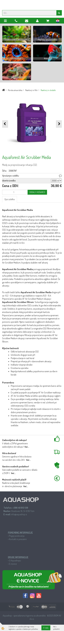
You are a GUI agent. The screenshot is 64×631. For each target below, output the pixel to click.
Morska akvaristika (15, 90)
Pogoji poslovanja (16, 535)
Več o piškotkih (56, 628)
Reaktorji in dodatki (48, 90)
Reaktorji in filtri (31, 90)
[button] (59, 124)
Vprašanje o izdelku (10, 175)
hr (58, 21)
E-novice (13, 563)
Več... (26, 446)
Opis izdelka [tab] (9, 199)
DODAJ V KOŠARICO (37, 192)
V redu (45, 628)
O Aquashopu (15, 560)
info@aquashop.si (19, 514)
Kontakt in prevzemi (18, 539)
